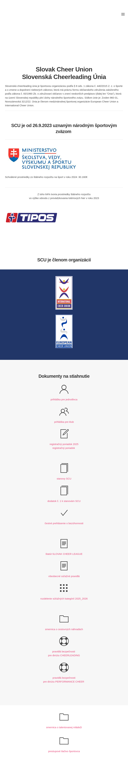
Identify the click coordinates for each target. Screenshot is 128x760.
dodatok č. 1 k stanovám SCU (64, 501)
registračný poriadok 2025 (64, 444)
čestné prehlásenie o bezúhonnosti (64, 523)
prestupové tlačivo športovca (64, 751)
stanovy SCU (64, 478)
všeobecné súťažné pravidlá (64, 576)
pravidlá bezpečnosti (64, 651)
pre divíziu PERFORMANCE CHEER (63, 681)
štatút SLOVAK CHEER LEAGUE (64, 553)
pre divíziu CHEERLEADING (64, 655)
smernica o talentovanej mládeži (64, 727)
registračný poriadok (63, 448)
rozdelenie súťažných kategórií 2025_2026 (64, 598)
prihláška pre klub (64, 421)
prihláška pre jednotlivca (64, 399)
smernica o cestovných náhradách (64, 629)
